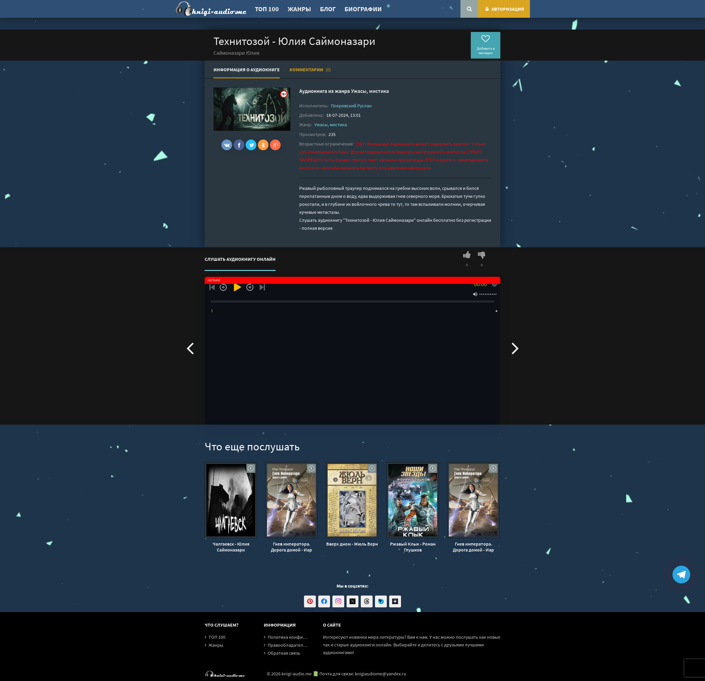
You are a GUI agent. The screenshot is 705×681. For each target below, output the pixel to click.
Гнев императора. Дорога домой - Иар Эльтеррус (291, 547)
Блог (328, 9)
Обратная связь (284, 653)
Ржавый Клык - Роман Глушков (413, 547)
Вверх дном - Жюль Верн (352, 544)
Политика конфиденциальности (301, 637)
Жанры (299, 9)
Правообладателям (288, 645)
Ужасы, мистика (370, 91)
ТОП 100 (267, 9)
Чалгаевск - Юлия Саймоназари (231, 547)
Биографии (363, 9)
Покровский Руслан (351, 106)
